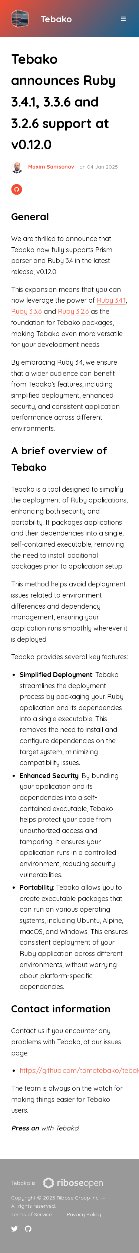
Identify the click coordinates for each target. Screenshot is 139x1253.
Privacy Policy (84, 1214)
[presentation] (73, 1183)
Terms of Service (31, 1214)
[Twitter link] (15, 1228)
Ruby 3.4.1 (111, 300)
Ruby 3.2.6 (73, 311)
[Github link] (28, 1228)
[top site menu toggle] (123, 18)
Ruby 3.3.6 (26, 311)
